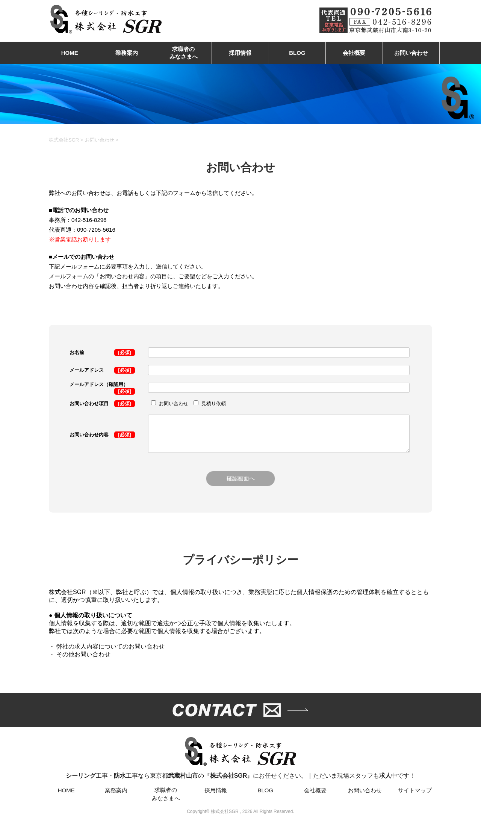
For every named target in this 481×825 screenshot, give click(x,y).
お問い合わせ (411, 53)
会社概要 (354, 53)
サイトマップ (415, 791)
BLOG (297, 53)
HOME (69, 53)
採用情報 (240, 53)
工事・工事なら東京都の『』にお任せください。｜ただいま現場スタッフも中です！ (240, 758)
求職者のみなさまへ (183, 53)
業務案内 (126, 53)
